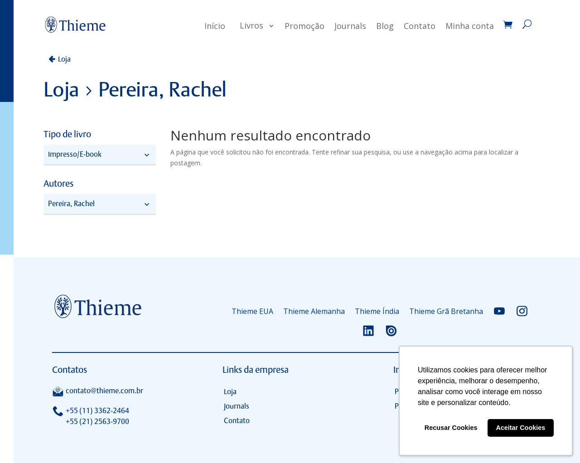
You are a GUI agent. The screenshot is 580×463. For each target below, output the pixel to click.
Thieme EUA (252, 311)
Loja (64, 59)
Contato (419, 25)
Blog (385, 25)
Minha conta (469, 25)
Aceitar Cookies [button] (520, 427)
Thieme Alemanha (314, 311)
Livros (251, 25)
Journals (350, 25)
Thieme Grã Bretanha (446, 311)
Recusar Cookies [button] (451, 427)
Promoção (304, 25)
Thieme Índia (377, 311)
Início (214, 25)
